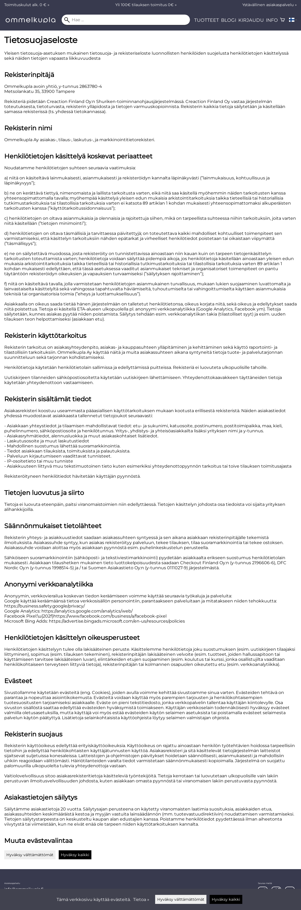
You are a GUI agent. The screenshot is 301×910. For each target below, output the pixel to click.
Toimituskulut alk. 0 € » (26, 4)
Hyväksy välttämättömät (29, 854)
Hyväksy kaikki (75, 854)
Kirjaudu (251, 20)
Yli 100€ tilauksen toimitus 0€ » (146, 4)
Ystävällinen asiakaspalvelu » (269, 4)
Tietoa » (141, 899)
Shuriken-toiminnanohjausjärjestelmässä (140, 101)
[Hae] (126, 20)
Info (272, 20)
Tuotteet (206, 20)
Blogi (228, 20)
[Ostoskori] (282, 20)
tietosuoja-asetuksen (43, 53)
